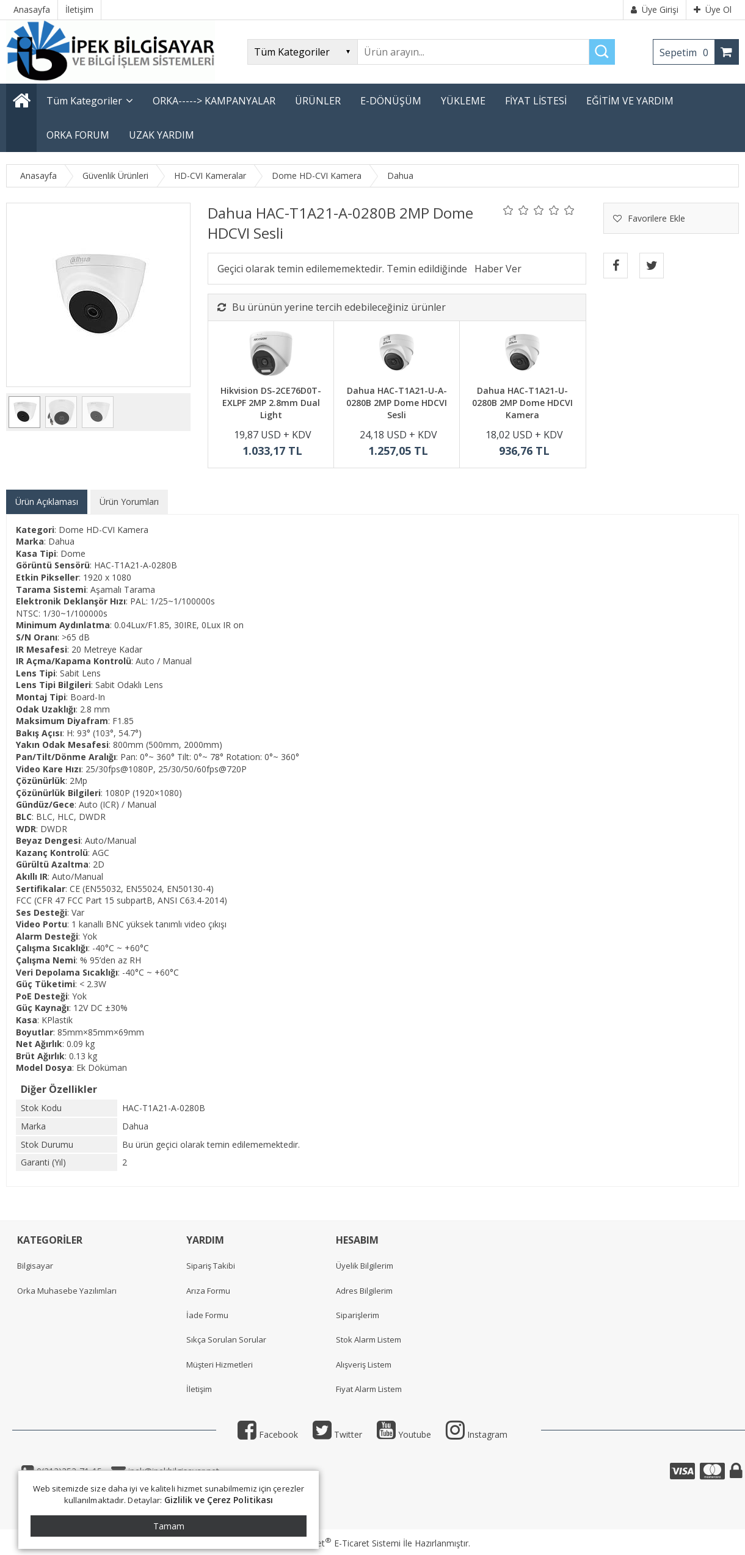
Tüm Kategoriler (84, 100)
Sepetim (687, 52)
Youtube (404, 1434)
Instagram (476, 1434)
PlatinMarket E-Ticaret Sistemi (338, 1543)
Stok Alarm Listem (368, 1339)
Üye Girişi (654, 9)
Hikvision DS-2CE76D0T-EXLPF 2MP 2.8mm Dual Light (270, 402)
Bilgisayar (35, 1265)
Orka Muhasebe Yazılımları (67, 1290)
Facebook (268, 1434)
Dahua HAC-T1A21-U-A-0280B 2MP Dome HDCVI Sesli (396, 402)
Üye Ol (713, 9)
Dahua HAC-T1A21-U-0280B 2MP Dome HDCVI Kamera (522, 402)
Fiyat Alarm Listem (369, 1388)
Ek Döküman (101, 1067)
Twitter (337, 1434)
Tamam (168, 1526)
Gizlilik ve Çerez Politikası (219, 1500)
